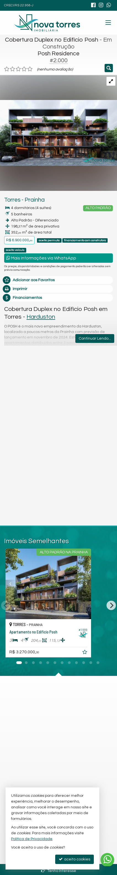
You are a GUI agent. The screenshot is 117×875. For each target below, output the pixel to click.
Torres (12, 200)
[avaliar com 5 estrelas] (30, 69)
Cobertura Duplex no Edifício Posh (51, 40)
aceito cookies (74, 859)
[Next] (111, 605)
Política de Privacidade (31, 839)
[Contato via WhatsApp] (107, 860)
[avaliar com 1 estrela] (6, 69)
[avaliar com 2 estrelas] (12, 69)
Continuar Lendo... (95, 338)
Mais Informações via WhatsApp (41, 258)
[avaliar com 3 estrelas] (18, 69)
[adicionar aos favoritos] (105, 653)
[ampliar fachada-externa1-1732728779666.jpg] (58, 120)
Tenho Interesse (58, 871)
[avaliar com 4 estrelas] (24, 69)
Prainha (35, 200)
